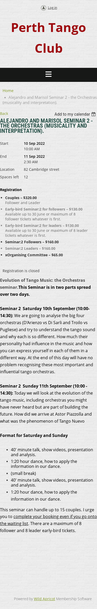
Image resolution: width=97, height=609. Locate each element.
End (3, 156)
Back (4, 113)
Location (7, 169)
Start (4, 143)
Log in (52, 7)
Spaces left (9, 176)
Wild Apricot (44, 598)
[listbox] (75, 114)
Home (8, 90)
